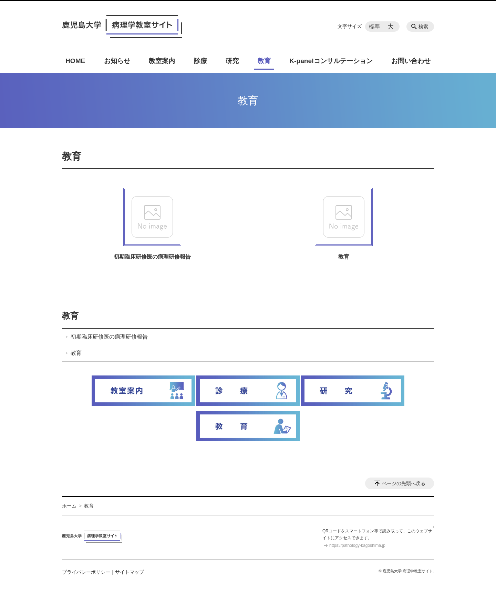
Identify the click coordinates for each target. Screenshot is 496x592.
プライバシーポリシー (86, 572)
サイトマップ (129, 572)
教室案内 (162, 60)
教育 (264, 60)
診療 (200, 60)
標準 (374, 26)
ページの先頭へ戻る (403, 483)
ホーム (69, 506)
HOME (75, 60)
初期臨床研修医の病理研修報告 (152, 257)
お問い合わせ (411, 60)
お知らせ (117, 60)
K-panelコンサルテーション (330, 60)
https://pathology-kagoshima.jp (357, 545)
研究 (232, 60)
